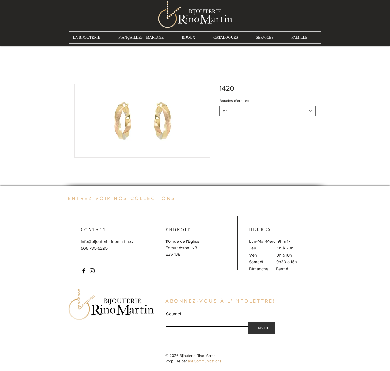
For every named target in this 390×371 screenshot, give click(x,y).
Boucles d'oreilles (235, 101)
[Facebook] (83, 271)
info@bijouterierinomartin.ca (107, 241)
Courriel (173, 314)
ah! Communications (205, 361)
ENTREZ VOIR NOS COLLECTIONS (122, 198)
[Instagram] (92, 271)
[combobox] (267, 111)
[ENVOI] (261, 328)
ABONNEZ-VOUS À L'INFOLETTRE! (220, 301)
